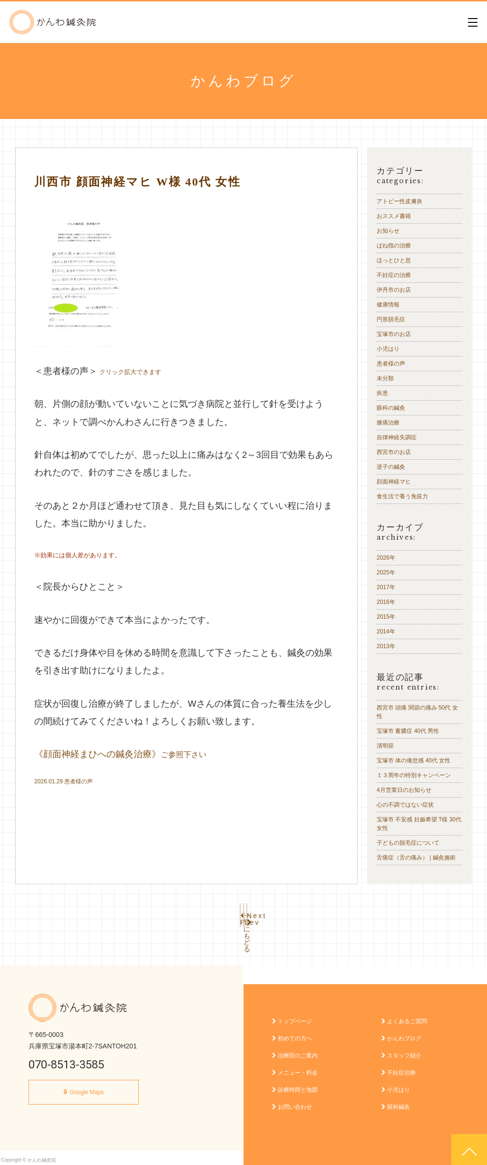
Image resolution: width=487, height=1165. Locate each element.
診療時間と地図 (295, 1085)
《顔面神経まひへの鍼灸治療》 (120, 754)
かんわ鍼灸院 (53, 22)
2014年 (386, 631)
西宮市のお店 (394, 452)
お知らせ (388, 230)
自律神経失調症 (397, 437)
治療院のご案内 (295, 1050)
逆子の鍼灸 (391, 467)
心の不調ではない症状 (405, 804)
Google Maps (87, 1087)
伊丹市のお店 (394, 289)
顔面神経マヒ (394, 481)
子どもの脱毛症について (408, 842)
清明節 (385, 745)
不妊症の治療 (394, 275)
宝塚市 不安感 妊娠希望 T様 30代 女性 (419, 823)
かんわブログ (401, 1033)
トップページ (292, 1016)
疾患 (382, 393)
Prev (181, 913)
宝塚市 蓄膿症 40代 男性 (408, 731)
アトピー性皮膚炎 (399, 201)
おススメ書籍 (394, 216)
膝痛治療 (388, 422)
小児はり (388, 349)
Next (305, 913)
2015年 (386, 616)
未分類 (385, 378)
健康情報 (388, 304)
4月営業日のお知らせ (404, 790)
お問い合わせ (292, 1102)
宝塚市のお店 (394, 334)
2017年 (386, 587)
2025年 (386, 572)
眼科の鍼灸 (391, 408)
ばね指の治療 (394, 245)
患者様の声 (78, 781)
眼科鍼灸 (395, 1102)
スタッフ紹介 (401, 1050)
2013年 (386, 646)
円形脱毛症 (391, 319)
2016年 (386, 602)
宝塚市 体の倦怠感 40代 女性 (413, 760)
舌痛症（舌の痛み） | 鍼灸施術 (416, 857)
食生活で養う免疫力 (402, 496)
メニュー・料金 (295, 1068)
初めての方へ (292, 1033)
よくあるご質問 (404, 1016)
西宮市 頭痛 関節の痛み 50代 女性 (417, 712)
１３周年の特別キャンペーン (414, 775)
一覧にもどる (243, 913)
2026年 (386, 557)
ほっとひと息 (394, 260)
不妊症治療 (398, 1068)
